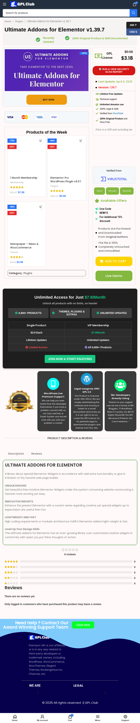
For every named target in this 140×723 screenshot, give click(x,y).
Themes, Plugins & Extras (68, 313)
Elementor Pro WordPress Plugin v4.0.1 (65, 179)
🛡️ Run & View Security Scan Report (114, 70)
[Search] (70, 13)
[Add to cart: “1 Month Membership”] (41, 141)
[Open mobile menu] (4, 4)
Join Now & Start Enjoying (70, 358)
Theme (14, 252)
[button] (114, 261)
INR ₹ (131, 25)
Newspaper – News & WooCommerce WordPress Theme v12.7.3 (24, 249)
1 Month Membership (23, 178)
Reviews (36, 453)
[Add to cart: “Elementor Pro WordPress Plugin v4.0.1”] (81, 141)
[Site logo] (23, 3)
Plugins (20, 21)
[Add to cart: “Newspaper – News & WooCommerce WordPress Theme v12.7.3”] (41, 207)
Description (16, 453)
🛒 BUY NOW (46, 99)
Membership (17, 182)
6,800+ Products (28, 312)
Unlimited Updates (112, 312)
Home (8, 21)
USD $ (131, 32)
